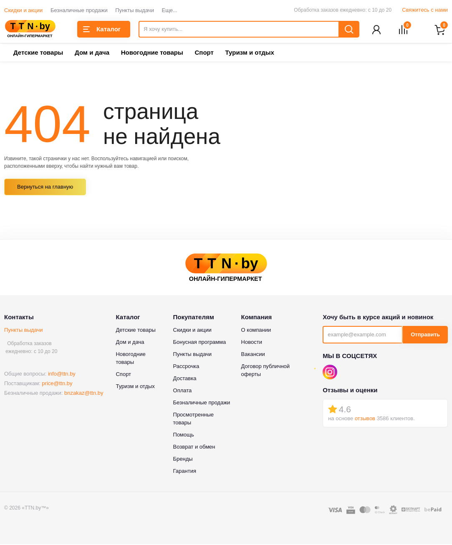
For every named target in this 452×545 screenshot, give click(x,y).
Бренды (183, 459)
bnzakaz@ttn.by (83, 394)
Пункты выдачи (134, 10)
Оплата (182, 391)
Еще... (169, 10)
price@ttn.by (57, 384)
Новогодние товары (152, 53)
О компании (256, 330)
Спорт (203, 53)
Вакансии (253, 354)
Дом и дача (92, 53)
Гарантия (184, 471)
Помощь (183, 435)
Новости (251, 342)
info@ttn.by (62, 374)
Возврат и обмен (194, 447)
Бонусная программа (199, 342)
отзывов (365, 419)
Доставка (185, 379)
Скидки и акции (23, 10)
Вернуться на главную (45, 187)
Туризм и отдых (249, 53)
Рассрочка (186, 366)
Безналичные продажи (79, 10)
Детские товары (38, 53)
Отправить (425, 335)
